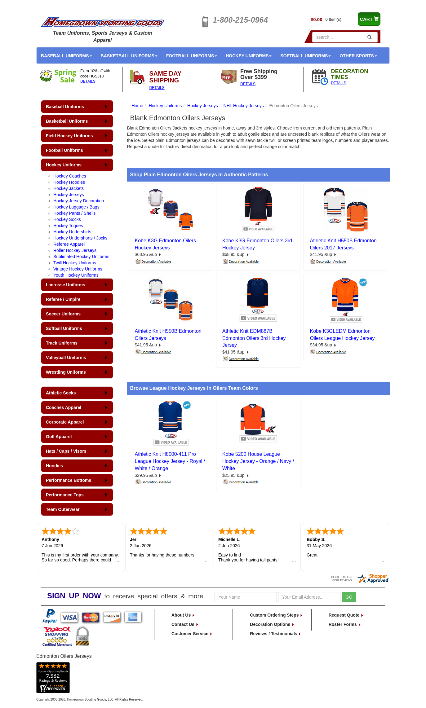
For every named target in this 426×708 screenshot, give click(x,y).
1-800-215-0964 (240, 19)
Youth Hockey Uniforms (76, 275)
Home (137, 105)
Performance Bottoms (68, 480)
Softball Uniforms (305, 55)
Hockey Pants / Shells (74, 213)
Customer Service (192, 633)
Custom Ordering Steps (276, 615)
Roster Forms (345, 624)
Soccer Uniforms (63, 313)
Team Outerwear (63, 509)
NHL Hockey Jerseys (244, 105)
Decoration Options (272, 624)
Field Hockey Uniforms (69, 135)
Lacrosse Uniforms (65, 284)
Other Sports (358, 55)
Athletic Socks (61, 392)
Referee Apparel (69, 244)
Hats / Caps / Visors (66, 451)
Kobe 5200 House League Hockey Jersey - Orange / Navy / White (258, 461)
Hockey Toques (68, 225)
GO (349, 597)
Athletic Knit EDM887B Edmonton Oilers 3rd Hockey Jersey (254, 338)
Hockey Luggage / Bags (76, 206)
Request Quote (346, 615)
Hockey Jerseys (68, 194)
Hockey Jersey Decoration (78, 200)
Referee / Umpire (63, 299)
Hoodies (54, 465)
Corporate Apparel (65, 422)
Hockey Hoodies (69, 182)
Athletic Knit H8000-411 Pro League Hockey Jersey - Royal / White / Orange (170, 461)
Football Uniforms (191, 55)
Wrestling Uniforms (66, 372)
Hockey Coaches (69, 176)
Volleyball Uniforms (66, 357)
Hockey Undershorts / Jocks (80, 237)
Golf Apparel (59, 436)
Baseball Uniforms (66, 55)
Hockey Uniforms (249, 55)
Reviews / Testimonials (275, 633)
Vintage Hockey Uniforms (77, 268)
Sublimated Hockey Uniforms (81, 256)
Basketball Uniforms (129, 55)
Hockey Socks (67, 219)
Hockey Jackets (68, 188)
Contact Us (185, 624)
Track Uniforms (62, 343)
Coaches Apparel (63, 407)
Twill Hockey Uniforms (74, 262)
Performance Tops (65, 494)
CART (369, 19)
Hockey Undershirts (72, 231)
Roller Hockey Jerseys (74, 250)
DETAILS (87, 81)
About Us (183, 615)
